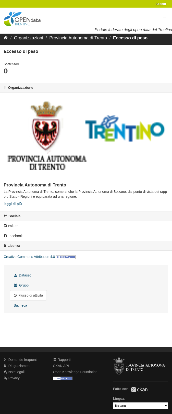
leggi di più (13, 204)
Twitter (11, 226)
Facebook (13, 236)
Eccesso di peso (130, 37)
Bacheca (20, 305)
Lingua (118, 399)
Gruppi (21, 285)
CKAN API (61, 366)
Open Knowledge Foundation (75, 372)
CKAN (139, 389)
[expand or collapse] (164, 17)
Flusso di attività (28, 295)
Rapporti (62, 360)
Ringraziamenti (17, 366)
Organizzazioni (28, 37)
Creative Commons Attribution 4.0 (29, 257)
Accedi (160, 4)
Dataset (22, 275)
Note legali (14, 372)
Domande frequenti (20, 360)
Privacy (12, 378)
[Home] (6, 37)
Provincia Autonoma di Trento (78, 37)
